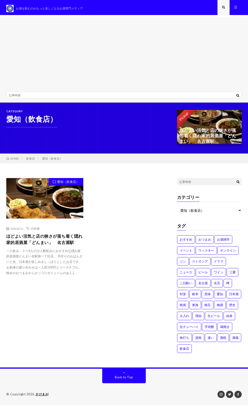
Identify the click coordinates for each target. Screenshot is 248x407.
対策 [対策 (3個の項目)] (183, 296)
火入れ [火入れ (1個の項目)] (184, 318)
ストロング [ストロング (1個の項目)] (200, 263)
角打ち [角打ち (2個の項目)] (184, 340)
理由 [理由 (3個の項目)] (198, 318)
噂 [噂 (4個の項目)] (227, 285)
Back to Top (124, 379)
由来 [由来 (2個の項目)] (229, 318)
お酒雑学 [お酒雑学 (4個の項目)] (223, 241)
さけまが (41, 396)
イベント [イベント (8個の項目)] (186, 252)
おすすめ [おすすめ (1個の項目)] (186, 241)
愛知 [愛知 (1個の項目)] (220, 296)
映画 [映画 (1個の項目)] (183, 307)
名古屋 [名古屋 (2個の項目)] (203, 285)
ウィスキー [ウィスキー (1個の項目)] (206, 252)
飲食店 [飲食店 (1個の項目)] (184, 350)
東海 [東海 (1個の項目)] (195, 307)
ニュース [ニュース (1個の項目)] (186, 274)
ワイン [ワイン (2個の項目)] (218, 274)
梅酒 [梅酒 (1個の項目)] (220, 307)
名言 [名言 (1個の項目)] (217, 285)
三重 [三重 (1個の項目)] (232, 274)
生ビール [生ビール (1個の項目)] (214, 318)
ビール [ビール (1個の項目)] (203, 274)
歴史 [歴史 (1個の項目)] (232, 307)
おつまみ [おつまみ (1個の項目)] (204, 241)
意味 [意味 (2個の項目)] (207, 296)
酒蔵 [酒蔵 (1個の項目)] (235, 340)
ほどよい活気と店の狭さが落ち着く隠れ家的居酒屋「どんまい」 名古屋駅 (44, 242)
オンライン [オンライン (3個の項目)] (228, 252)
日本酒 (35, 230)
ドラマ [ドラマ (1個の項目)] (218, 263)
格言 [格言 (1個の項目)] (207, 307)
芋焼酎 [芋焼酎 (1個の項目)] (209, 329)
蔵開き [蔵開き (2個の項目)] (225, 329)
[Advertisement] (124, 53)
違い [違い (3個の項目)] (211, 340)
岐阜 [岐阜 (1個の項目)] (195, 296)
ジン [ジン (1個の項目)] (183, 263)
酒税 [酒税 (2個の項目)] (223, 340)
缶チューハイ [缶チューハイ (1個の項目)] (189, 329)
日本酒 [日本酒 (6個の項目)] (234, 296)
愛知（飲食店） (67, 184)
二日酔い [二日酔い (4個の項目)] (186, 285)
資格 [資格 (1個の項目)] (198, 340)
